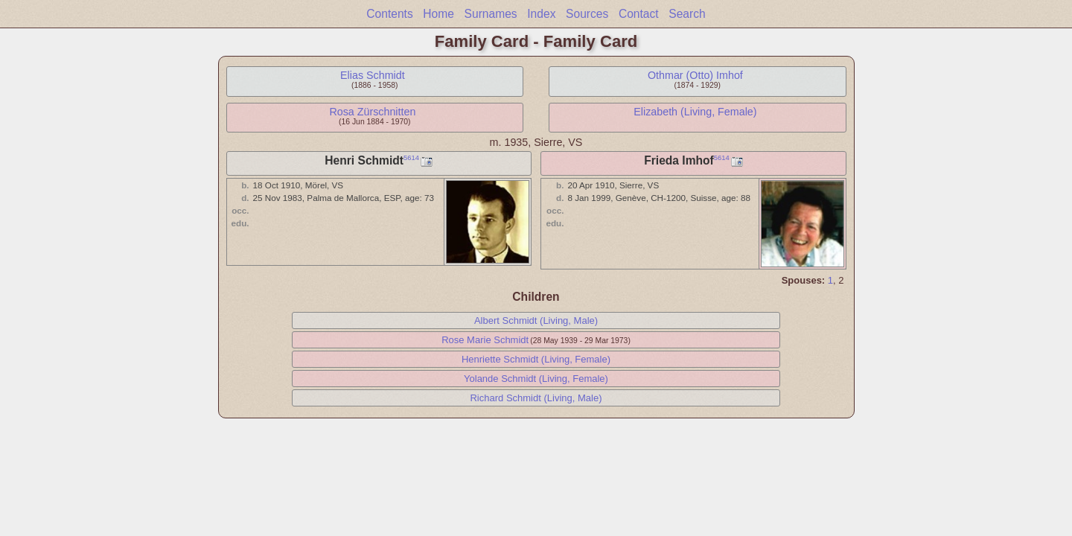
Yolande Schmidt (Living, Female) (536, 378)
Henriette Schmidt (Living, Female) (536, 359)
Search (687, 13)
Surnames (491, 13)
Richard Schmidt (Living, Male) (536, 397)
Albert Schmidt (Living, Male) (536, 320)
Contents (389, 13)
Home (438, 13)
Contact (639, 13)
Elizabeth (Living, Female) (695, 112)
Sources (587, 13)
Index (541, 13)
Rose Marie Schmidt (485, 339)
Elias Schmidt (372, 75)
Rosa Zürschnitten (372, 112)
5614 (411, 158)
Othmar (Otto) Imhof (695, 75)
